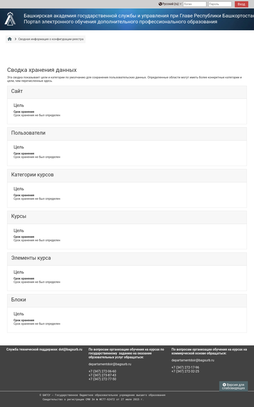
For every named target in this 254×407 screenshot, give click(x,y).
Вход (241, 4)
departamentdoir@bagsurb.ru (110, 364)
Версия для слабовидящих (233, 386)
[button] (170, 4)
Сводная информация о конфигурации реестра (50, 39)
